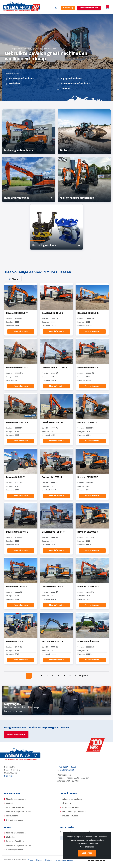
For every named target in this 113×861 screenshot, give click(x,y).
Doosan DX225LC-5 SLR (55, 368)
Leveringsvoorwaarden (64, 860)
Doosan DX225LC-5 (88, 368)
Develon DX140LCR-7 (53, 532)
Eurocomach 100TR (52, 641)
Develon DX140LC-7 (52, 587)
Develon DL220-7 (15, 641)
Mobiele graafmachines (20, 78)
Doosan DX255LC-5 (88, 313)
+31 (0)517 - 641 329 (67, 767)
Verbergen (87, 853)
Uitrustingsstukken (14, 820)
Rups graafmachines (69, 78)
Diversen (63, 89)
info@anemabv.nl (66, 770)
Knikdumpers (12, 815)
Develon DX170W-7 (87, 477)
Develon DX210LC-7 (88, 422)
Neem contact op (16, 735)
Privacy (31, 860)
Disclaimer (49, 860)
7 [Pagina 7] (64, 675)
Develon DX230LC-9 (17, 422)
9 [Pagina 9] (75, 675)
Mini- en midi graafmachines (73, 83)
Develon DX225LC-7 (52, 422)
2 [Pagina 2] (35, 675)
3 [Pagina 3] (41, 675)
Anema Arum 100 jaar (89, 8)
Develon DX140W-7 (87, 532)
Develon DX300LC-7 (17, 313)
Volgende (84, 675)
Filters (13, 279)
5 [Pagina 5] (52, 675)
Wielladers (13, 83)
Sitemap (39, 860)
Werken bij (68, 8)
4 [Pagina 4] (47, 675)
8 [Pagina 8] (70, 675)
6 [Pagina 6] (58, 675)
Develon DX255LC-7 (17, 368)
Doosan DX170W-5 (52, 477)
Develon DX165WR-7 (17, 532)
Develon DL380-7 (15, 477)
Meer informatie (87, 846)
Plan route (8, 776)
